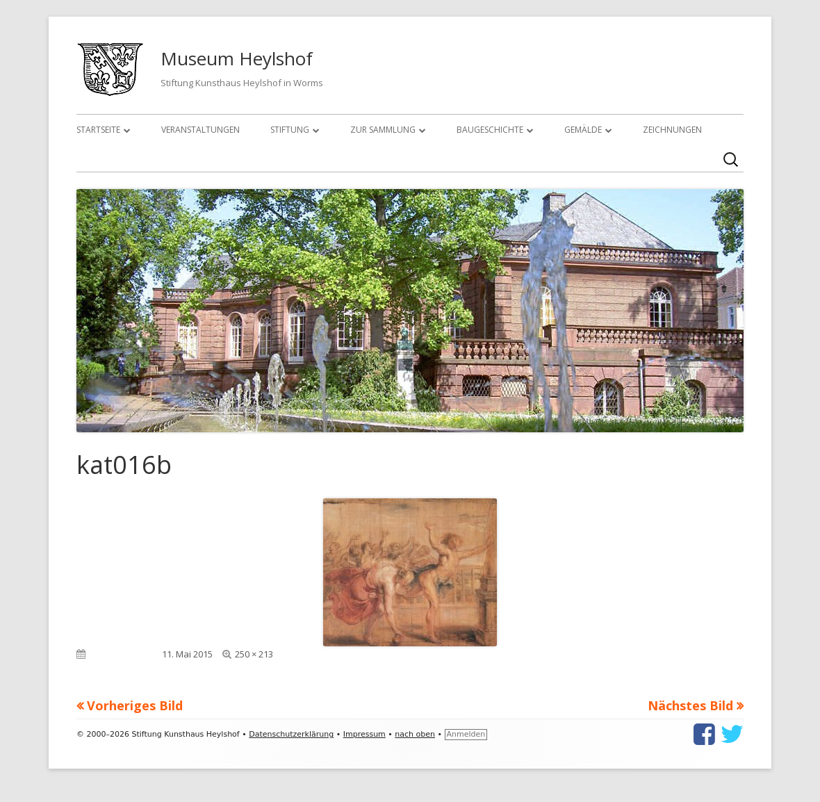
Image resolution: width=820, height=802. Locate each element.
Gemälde (583, 130)
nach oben (415, 734)
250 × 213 (254, 654)
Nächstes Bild (690, 705)
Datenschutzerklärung (291, 734)
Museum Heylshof (237, 58)
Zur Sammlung (383, 130)
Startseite (98, 130)
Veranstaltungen (200, 130)
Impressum (364, 734)
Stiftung (289, 130)
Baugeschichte (490, 130)
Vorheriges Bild (135, 705)
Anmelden (466, 734)
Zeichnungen (672, 130)
